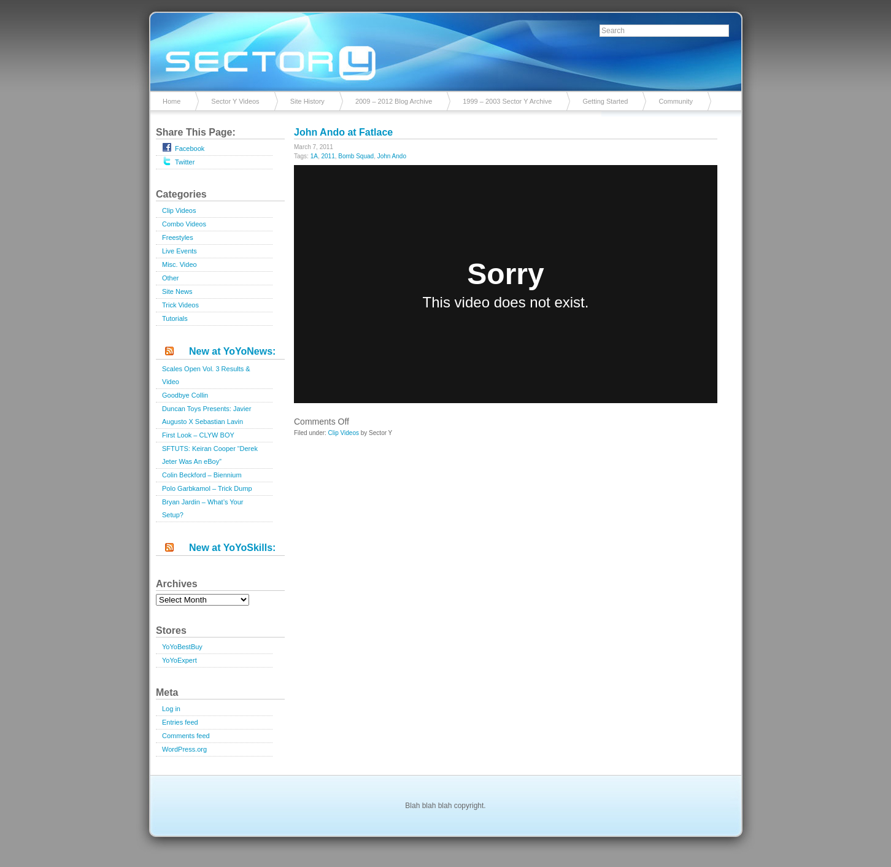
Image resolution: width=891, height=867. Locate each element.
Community (675, 101)
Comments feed (186, 735)
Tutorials (175, 318)
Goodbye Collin (185, 395)
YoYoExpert (179, 660)
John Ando (391, 156)
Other (170, 278)
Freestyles (177, 237)
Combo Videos (184, 224)
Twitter (178, 161)
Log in (171, 708)
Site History (307, 101)
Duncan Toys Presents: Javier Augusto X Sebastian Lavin (206, 415)
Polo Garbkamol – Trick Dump (207, 488)
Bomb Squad (356, 156)
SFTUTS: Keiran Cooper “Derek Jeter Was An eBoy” (210, 455)
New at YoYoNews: (232, 351)
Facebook (183, 147)
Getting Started (605, 101)
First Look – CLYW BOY (198, 435)
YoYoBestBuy (182, 646)
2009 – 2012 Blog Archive (393, 101)
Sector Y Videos (235, 101)
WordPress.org (184, 749)
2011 (327, 156)
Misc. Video (179, 264)
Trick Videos (180, 305)
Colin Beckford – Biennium (202, 475)
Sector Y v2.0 (445, 49)
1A (314, 156)
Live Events (179, 251)
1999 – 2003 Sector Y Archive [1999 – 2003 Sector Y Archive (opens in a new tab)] (507, 101)
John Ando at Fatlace (343, 132)
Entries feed (180, 722)
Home (171, 101)
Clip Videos (179, 210)
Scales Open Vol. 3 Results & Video (206, 375)
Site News (177, 291)
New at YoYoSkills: (232, 547)
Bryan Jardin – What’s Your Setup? (202, 508)
